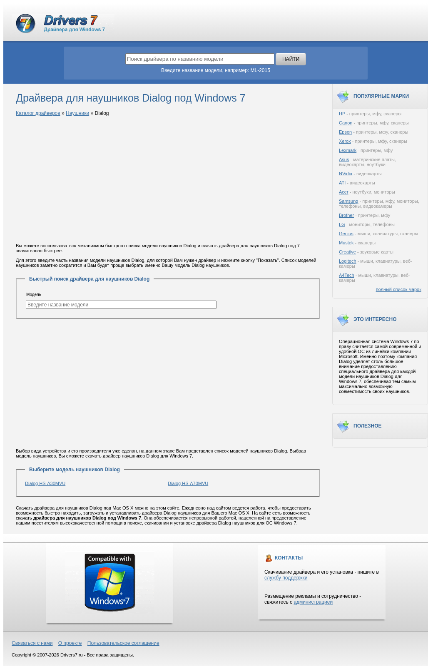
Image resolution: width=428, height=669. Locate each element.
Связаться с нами (32, 643)
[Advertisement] (168, 180)
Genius (346, 233)
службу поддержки (285, 578)
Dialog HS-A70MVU (188, 483)
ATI (342, 182)
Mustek (346, 242)
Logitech (347, 261)
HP (342, 113)
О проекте (70, 643)
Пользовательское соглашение (123, 643)
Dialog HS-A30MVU (45, 483)
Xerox (345, 141)
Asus (344, 159)
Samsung (348, 201)
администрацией (313, 602)
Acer (343, 191)
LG (342, 224)
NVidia (345, 173)
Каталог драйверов (38, 113)
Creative (347, 251)
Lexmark (347, 150)
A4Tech (346, 275)
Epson (345, 131)
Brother (346, 215)
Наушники (77, 113)
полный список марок (398, 289)
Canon (345, 122)
